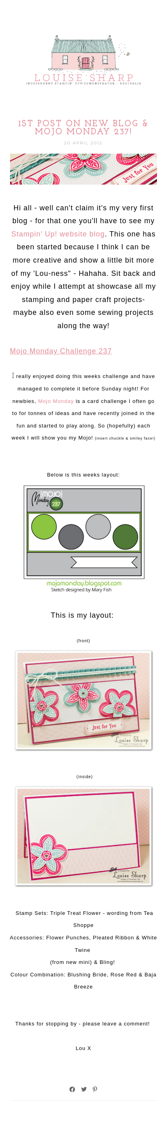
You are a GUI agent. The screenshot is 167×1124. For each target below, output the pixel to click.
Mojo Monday (56, 401)
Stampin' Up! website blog (58, 234)
